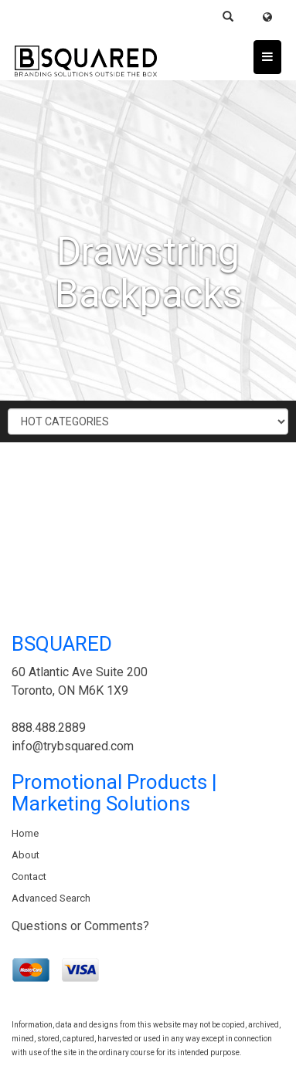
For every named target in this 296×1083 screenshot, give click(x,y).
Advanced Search (51, 898)
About (25, 855)
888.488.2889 (49, 727)
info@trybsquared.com (73, 746)
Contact (29, 876)
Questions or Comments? (80, 926)
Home (25, 833)
